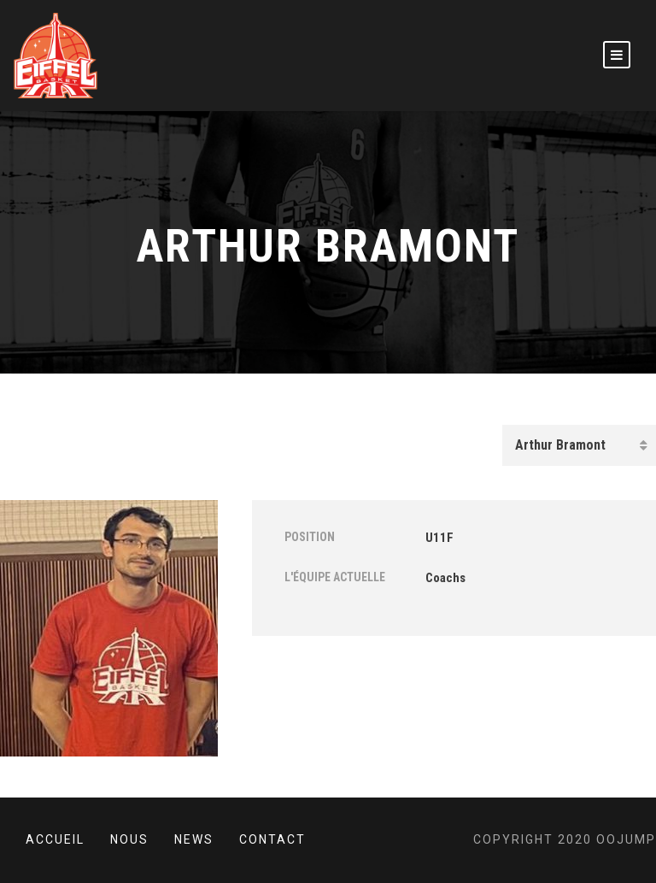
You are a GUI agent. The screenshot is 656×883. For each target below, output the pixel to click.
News (194, 839)
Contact (272, 839)
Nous (129, 839)
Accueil (55, 839)
